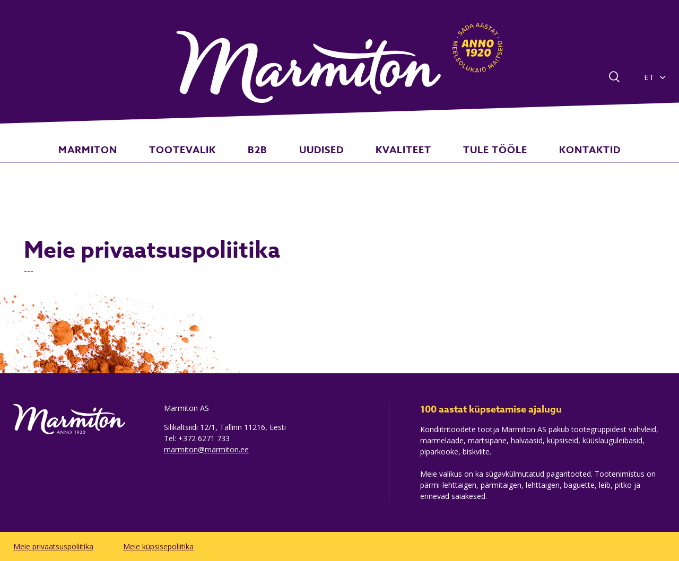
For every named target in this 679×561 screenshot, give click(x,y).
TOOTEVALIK (205, 161)
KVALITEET (392, 161)
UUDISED (321, 161)
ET (649, 77)
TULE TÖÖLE (472, 161)
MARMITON (121, 161)
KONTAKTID (556, 161)
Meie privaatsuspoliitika (53, 546)
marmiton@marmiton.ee (206, 449)
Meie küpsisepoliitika (158, 546)
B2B (268, 161)
